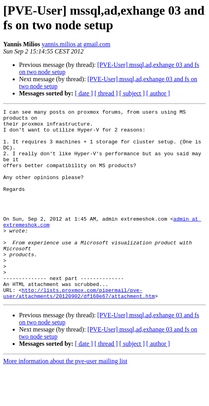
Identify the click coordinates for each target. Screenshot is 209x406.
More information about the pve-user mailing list (65, 399)
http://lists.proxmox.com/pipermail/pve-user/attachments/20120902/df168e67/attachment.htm (79, 330)
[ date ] (84, 93)
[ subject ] (132, 93)
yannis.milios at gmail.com (76, 44)
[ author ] (158, 93)
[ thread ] (106, 93)
